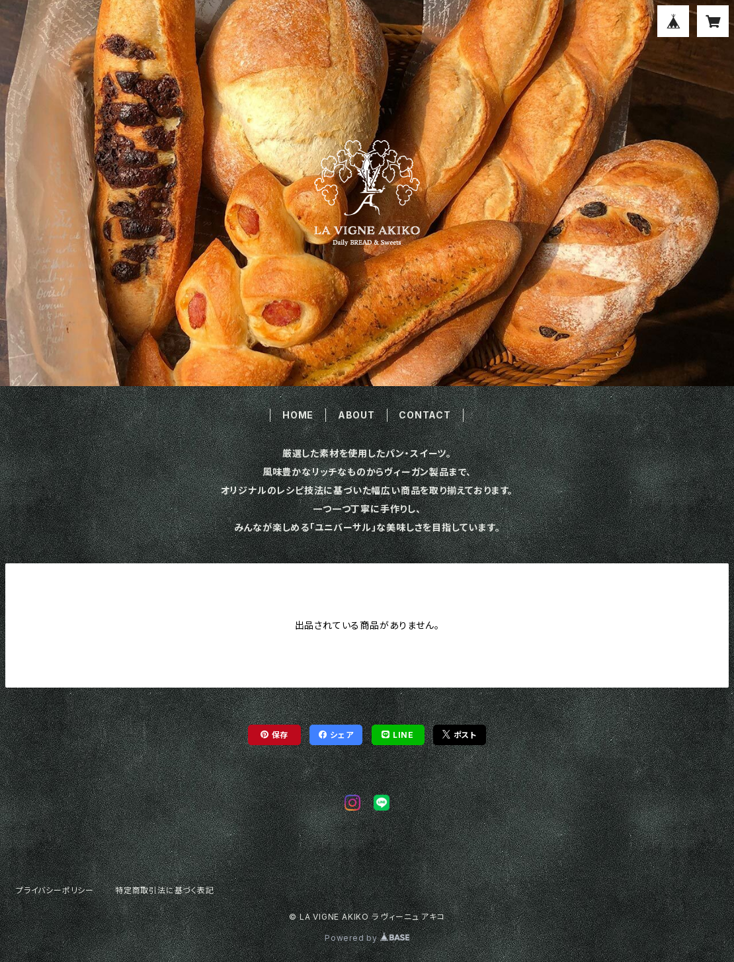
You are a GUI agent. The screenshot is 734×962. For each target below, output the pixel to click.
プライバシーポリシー (55, 890)
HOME (297, 415)
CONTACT (425, 415)
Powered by (367, 938)
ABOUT (356, 415)
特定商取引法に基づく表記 (164, 890)
